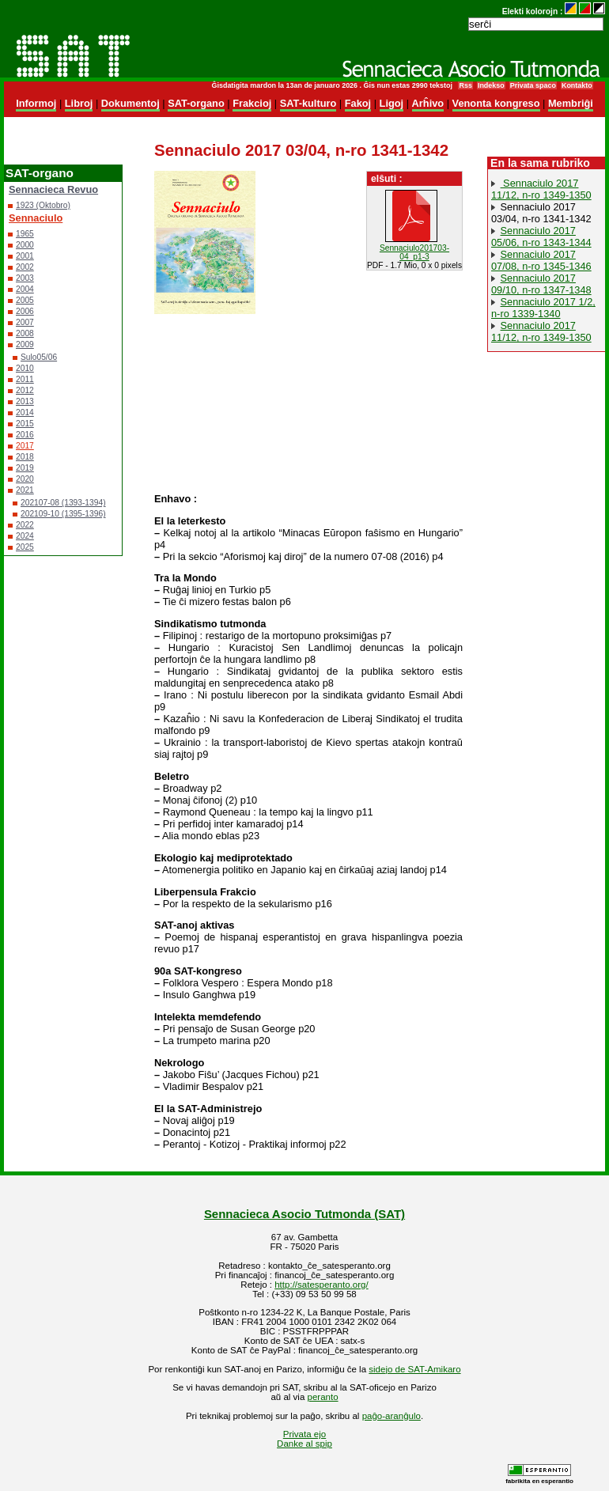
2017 (25, 445)
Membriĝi (570, 103)
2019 (25, 468)
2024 (25, 536)
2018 (25, 456)
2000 (25, 244)
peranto (323, 1397)
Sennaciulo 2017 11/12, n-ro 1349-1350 (541, 189)
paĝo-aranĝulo (391, 1416)
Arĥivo (428, 103)
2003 (25, 278)
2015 (25, 423)
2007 (25, 322)
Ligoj (392, 103)
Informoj (36, 103)
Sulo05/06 (39, 357)
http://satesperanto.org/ (321, 1284)
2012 (25, 390)
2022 (25, 524)
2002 (25, 267)
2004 (25, 289)
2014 (25, 412)
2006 (25, 311)
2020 (25, 479)
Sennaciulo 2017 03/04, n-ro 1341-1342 (541, 213)
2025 (25, 547)
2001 (25, 256)
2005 (25, 300)
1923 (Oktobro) (43, 205)
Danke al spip (304, 1443)
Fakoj (358, 103)
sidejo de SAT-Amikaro (414, 1369)
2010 (25, 368)
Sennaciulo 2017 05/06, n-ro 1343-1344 (541, 236)
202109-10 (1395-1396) (63, 513)
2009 (25, 344)
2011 (25, 379)
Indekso (491, 85)
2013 (25, 401)
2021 (25, 490)
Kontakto (577, 85)
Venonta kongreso (496, 103)
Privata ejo (304, 1434)
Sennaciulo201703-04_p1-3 (414, 252)
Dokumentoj (130, 103)
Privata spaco (533, 85)
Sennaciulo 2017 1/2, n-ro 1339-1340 (543, 308)
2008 (25, 333)
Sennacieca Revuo (53, 189)
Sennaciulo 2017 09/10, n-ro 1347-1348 (541, 284)
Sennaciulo (35, 218)
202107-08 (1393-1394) (63, 502)
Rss (465, 85)
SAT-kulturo (308, 103)
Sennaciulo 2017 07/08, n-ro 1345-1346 (541, 260)
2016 (25, 434)
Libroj (79, 103)
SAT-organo (196, 103)
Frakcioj (252, 103)
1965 (25, 233)
